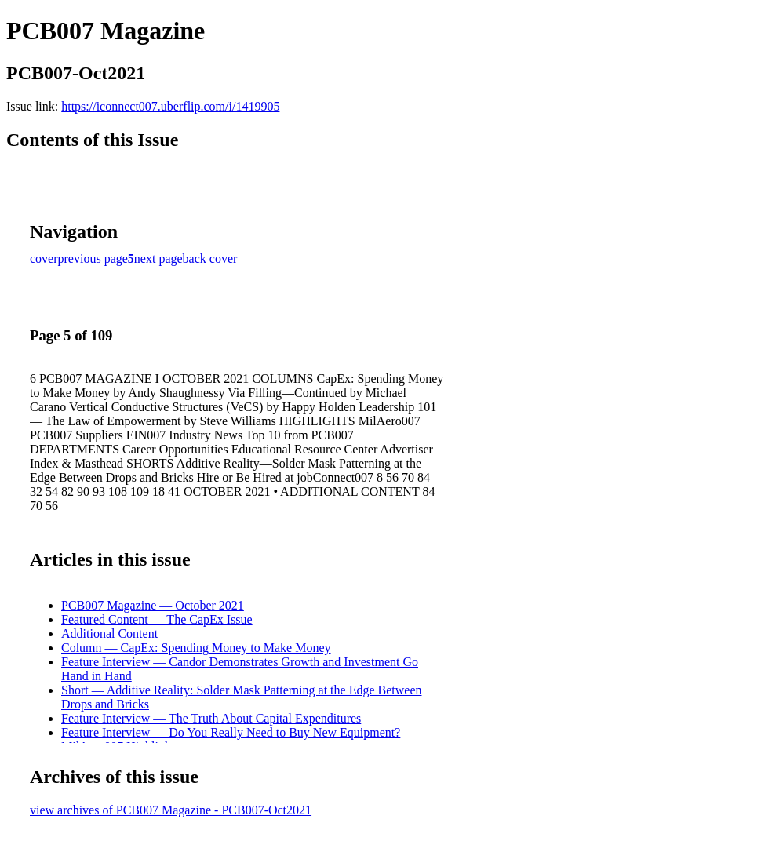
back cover (210, 258)
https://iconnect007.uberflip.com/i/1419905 (170, 106)
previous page (93, 258)
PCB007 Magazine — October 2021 (152, 605)
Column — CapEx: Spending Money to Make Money (196, 647)
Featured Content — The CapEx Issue (157, 619)
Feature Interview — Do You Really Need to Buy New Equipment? (230, 732)
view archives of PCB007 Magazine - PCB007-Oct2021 (170, 810)
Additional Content (109, 633)
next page (158, 258)
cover (44, 258)
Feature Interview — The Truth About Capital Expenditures (211, 718)
